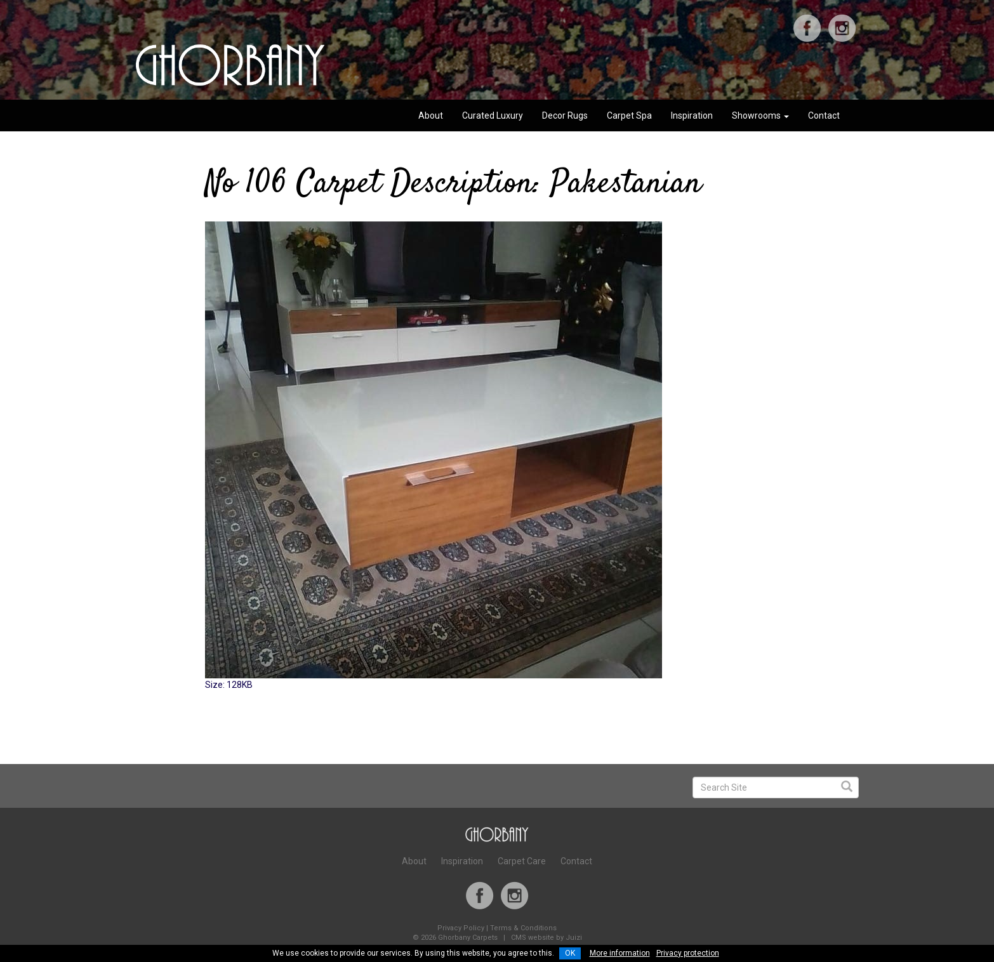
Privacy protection (687, 953)
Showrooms (760, 115)
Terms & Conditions (523, 928)
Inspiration (692, 115)
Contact (824, 115)
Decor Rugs (565, 115)
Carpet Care (522, 861)
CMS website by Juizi (546, 937)
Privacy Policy (460, 928)
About (430, 115)
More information (620, 953)
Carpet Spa (629, 115)
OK (570, 953)
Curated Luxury (492, 115)
